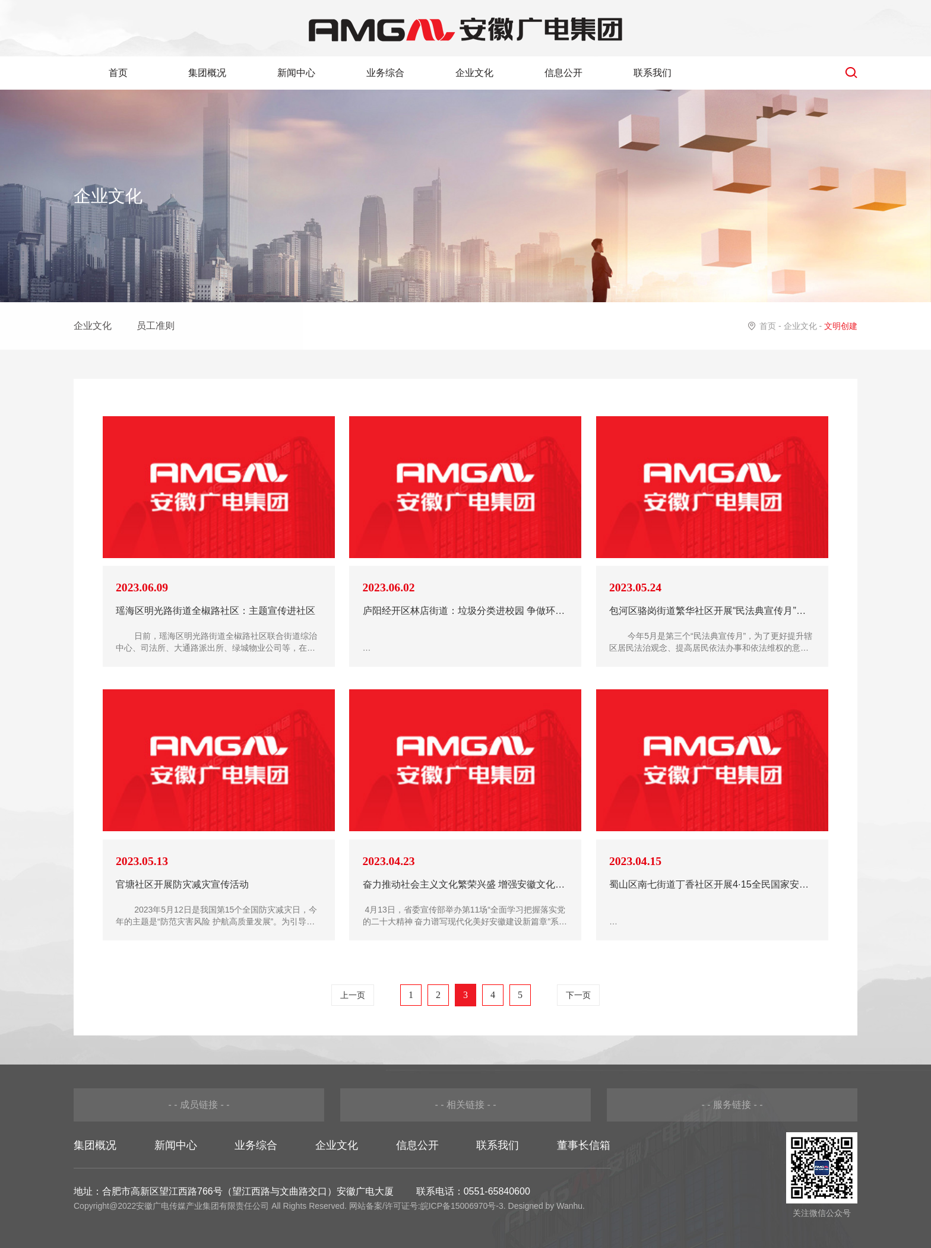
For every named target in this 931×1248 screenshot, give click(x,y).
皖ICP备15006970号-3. (463, 1206)
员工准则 (156, 326)
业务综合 (385, 72)
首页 (118, 72)
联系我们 (653, 72)
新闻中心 (296, 72)
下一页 (578, 995)
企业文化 (474, 72)
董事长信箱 (583, 1145)
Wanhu (569, 1206)
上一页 (352, 995)
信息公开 (563, 72)
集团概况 (207, 72)
